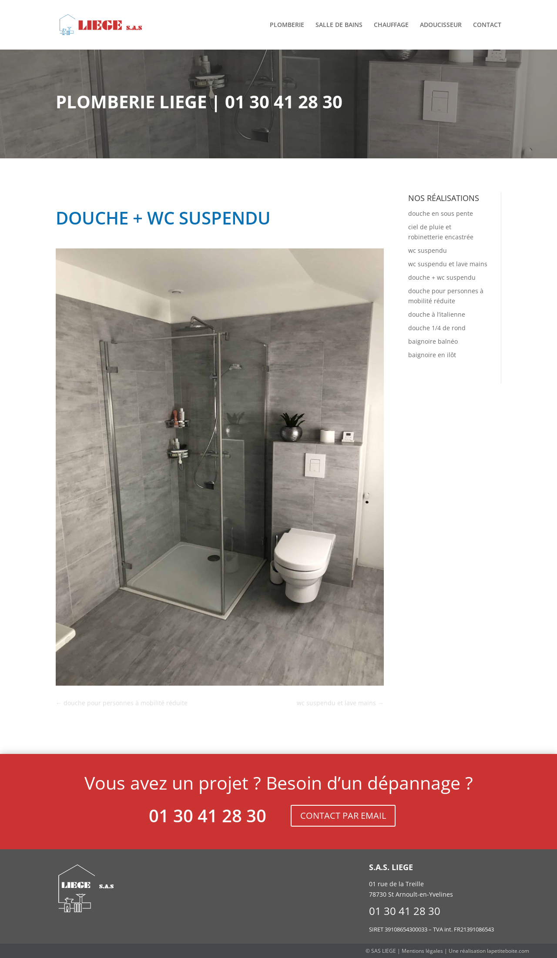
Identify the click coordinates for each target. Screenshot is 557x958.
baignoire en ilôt (432, 355)
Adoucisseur (441, 25)
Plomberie (287, 25)
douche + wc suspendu (442, 277)
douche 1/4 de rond (437, 328)
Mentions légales (422, 951)
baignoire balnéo (433, 341)
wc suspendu (427, 250)
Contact (487, 25)
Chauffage (391, 25)
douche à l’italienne (436, 314)
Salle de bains (338, 25)
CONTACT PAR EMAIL (343, 815)
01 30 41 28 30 (207, 815)
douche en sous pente (440, 213)
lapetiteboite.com (508, 951)
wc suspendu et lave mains (447, 264)
